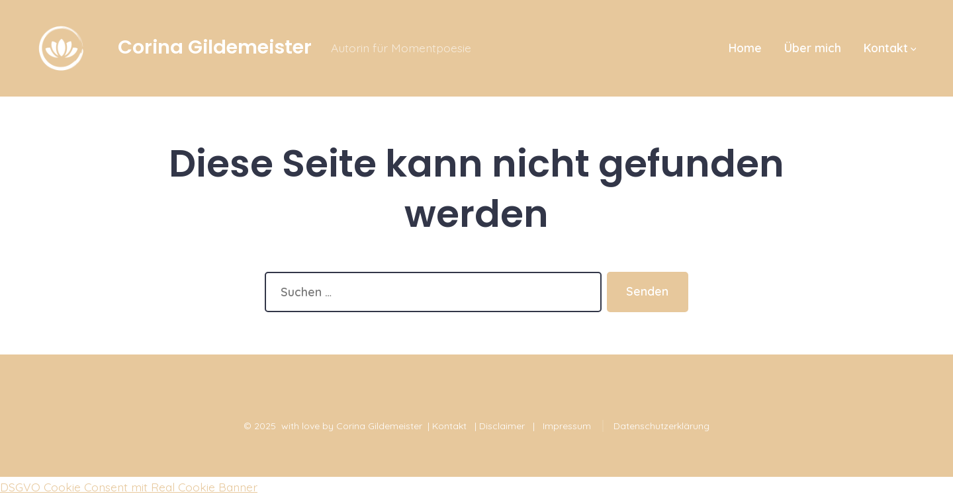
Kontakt (890, 47)
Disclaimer (502, 426)
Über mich (812, 47)
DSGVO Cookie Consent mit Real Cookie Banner (128, 486)
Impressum (567, 426)
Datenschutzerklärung (661, 426)
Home (745, 47)
